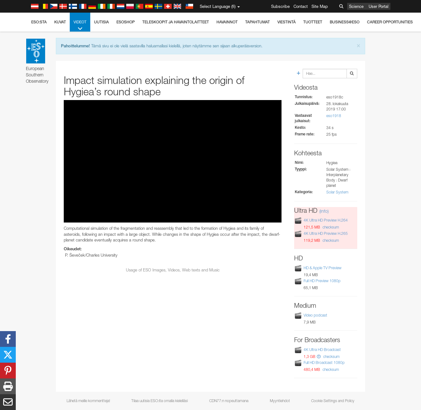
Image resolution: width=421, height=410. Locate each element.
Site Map (319, 6)
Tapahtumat (257, 22)
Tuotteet (312, 22)
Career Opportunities (390, 22)
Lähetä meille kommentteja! (88, 400)
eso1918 (333, 115)
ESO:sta (39, 22)
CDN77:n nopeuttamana (228, 400)
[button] (319, 356)
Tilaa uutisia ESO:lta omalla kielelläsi (159, 400)
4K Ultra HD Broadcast (322, 349)
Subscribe (280, 6)
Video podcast (315, 315)
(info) (324, 211)
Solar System (337, 192)
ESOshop (125, 22)
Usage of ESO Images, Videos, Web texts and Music (173, 269)
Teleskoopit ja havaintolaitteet (175, 22)
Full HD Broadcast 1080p (324, 362)
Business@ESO (344, 22)
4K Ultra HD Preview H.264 (326, 220)
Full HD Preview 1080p (322, 280)
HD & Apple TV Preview (322, 267)
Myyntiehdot (280, 400)
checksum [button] (330, 227)
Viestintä (286, 22)
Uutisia (101, 22)
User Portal (378, 6)
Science (356, 6)
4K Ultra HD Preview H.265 (326, 233)
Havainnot (227, 22)
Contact (301, 6)
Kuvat (60, 22)
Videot (80, 26)
